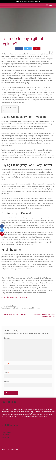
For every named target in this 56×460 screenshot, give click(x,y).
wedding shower (35, 308)
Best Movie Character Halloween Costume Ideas (43, 315)
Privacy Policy (6, 432)
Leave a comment (21, 297)
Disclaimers (5, 435)
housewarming (25, 308)
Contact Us (5, 437)
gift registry (16, 308)
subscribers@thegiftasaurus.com (27, 1)
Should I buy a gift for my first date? (15, 314)
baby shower (9, 308)
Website (7, 382)
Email (6, 373)
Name (6, 364)
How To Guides (12, 306)
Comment (7, 338)
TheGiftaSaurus (8, 297)
